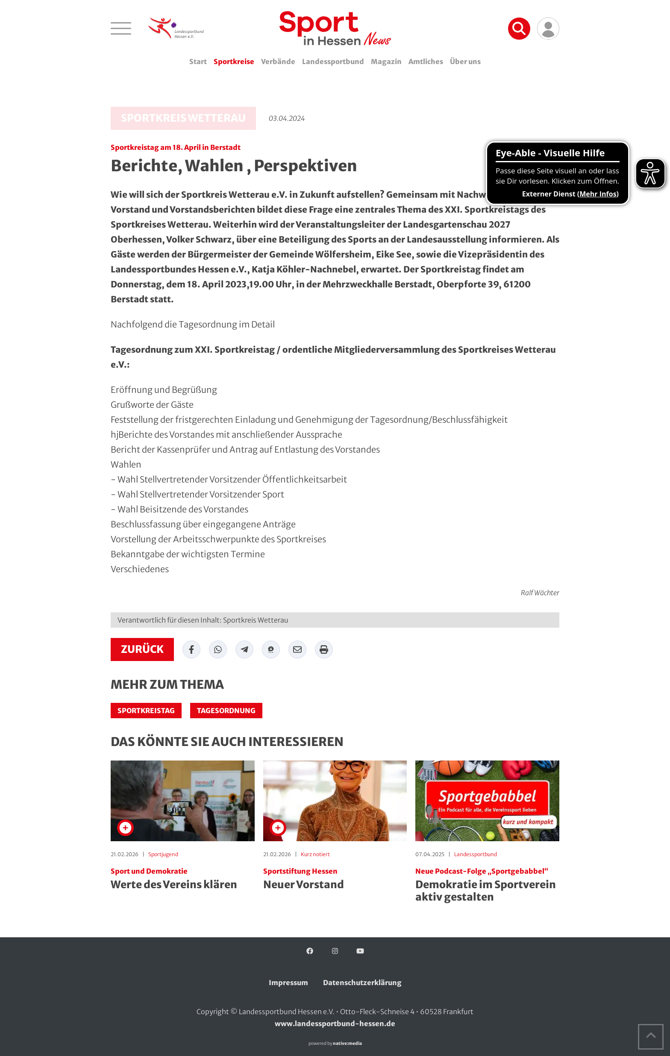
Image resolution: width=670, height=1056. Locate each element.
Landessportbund (333, 61)
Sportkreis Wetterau (183, 118)
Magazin (386, 61)
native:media (347, 1043)
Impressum (288, 982)
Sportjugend (163, 854)
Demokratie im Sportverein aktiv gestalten (487, 885)
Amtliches (425, 61)
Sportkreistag (146, 710)
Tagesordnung (226, 710)
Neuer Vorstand (335, 879)
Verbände (278, 61)
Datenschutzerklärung (362, 982)
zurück (142, 649)
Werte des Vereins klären (183, 879)
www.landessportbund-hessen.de (335, 1023)
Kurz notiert (315, 854)
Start (198, 61)
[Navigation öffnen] (121, 28)
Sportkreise (234, 61)
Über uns (465, 61)
